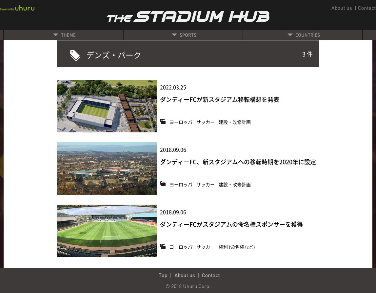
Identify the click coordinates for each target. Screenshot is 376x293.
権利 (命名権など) (237, 246)
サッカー (206, 122)
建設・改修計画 (235, 122)
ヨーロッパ (181, 122)
